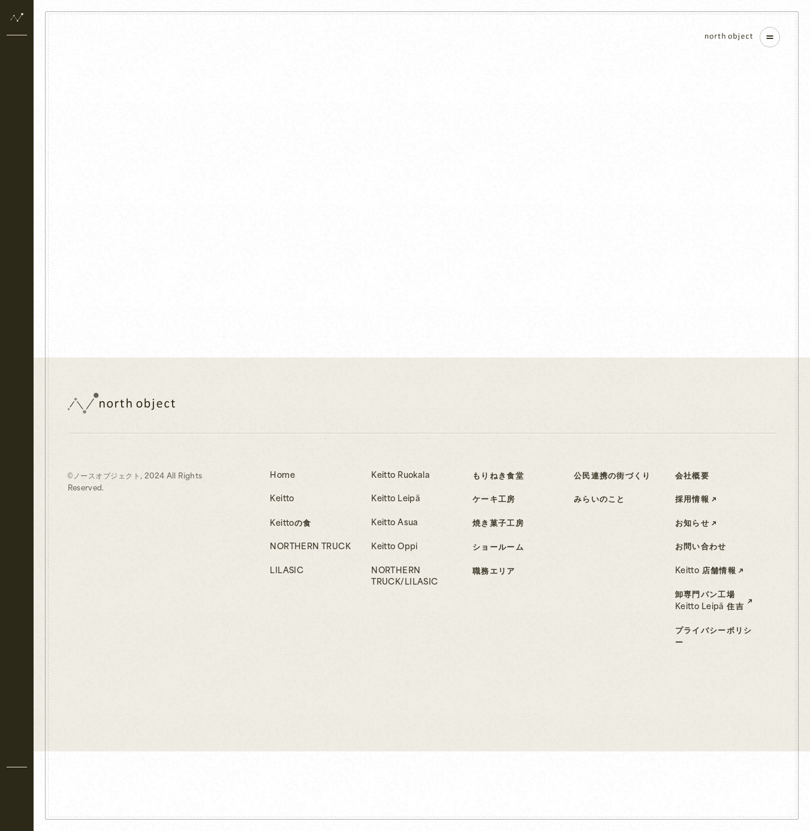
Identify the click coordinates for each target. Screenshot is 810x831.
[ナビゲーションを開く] (770, 37)
